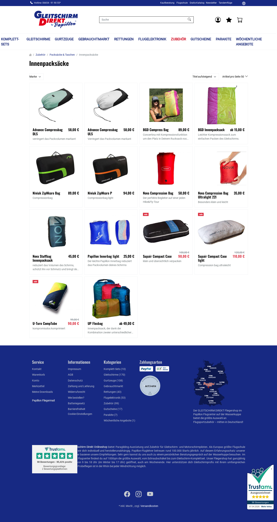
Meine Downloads (42, 391)
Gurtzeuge (64, 39)
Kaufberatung (167, 3)
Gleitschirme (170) (114, 374)
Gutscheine (201, 39)
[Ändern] (244, 3)
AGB (70, 374)
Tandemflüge (225, 3)
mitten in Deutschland (229, 422)
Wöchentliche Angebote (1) (119, 420)
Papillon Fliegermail (43, 400)
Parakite (223, 39)
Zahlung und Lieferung (81, 386)
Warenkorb (38, 374)
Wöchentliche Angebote (249, 41)
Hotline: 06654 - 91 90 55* (47, 3)
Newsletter (211, 3)
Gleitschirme (38, 39)
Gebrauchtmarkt (93, 39)
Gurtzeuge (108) (113, 380)
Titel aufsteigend (202, 76)
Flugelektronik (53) (115, 397)
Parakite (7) (110, 414)
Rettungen (124, 39)
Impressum (74, 369)
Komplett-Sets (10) (115, 369)
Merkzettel (38, 386)
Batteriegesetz (76, 403)
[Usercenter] (218, 20)
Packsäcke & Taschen (62, 54)
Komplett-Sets (10, 41)
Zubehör (178, 39)
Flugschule (182, 3)
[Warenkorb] (240, 20)
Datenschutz (75, 380)
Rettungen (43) (112, 391)
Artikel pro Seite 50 (233, 76)
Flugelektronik (152, 39)
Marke (33, 76)
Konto (35, 380)
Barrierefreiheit (76, 409)
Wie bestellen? (76, 397)
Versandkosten (149, 505)
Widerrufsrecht (76, 391)
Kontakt (36, 369)
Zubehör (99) (111, 403)
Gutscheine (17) (113, 409)
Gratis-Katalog (197, 3)
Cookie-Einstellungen (80, 413)
